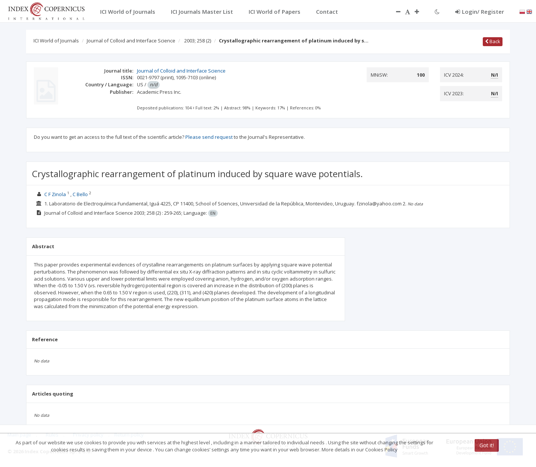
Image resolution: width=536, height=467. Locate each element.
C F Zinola (55, 194)
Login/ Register (479, 11)
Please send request (209, 137)
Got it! (486, 445)
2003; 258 (197, 40)
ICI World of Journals (56, 40)
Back (492, 41)
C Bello (80, 194)
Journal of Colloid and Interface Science (131, 40)
